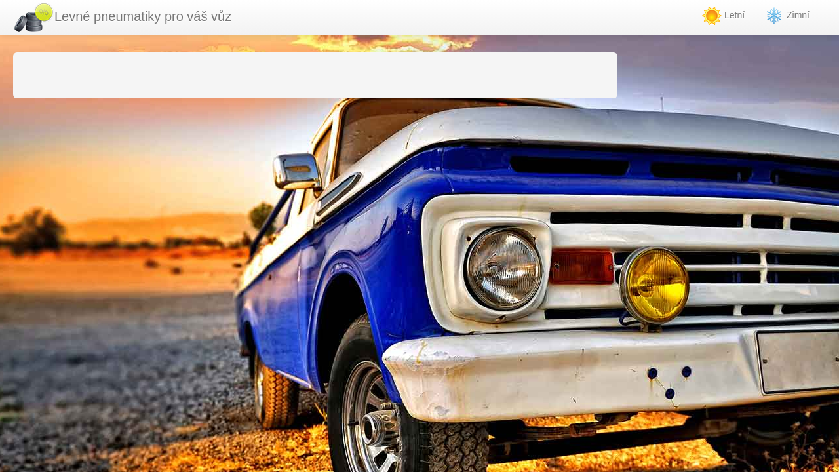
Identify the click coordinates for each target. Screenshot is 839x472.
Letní (723, 16)
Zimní (787, 16)
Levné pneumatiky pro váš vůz (122, 17)
